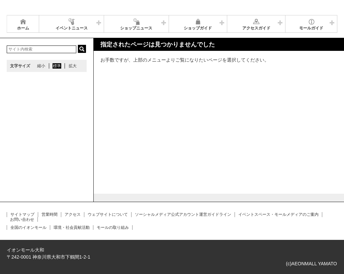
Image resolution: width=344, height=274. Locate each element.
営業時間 (49, 214)
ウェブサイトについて (108, 214)
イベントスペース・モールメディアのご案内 (278, 214)
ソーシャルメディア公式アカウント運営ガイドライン (183, 214)
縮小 (41, 66)
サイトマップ (22, 214)
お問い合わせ (22, 219)
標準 (57, 66)
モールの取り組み (113, 227)
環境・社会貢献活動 (72, 227)
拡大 (73, 66)
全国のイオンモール (28, 227)
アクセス (73, 214)
